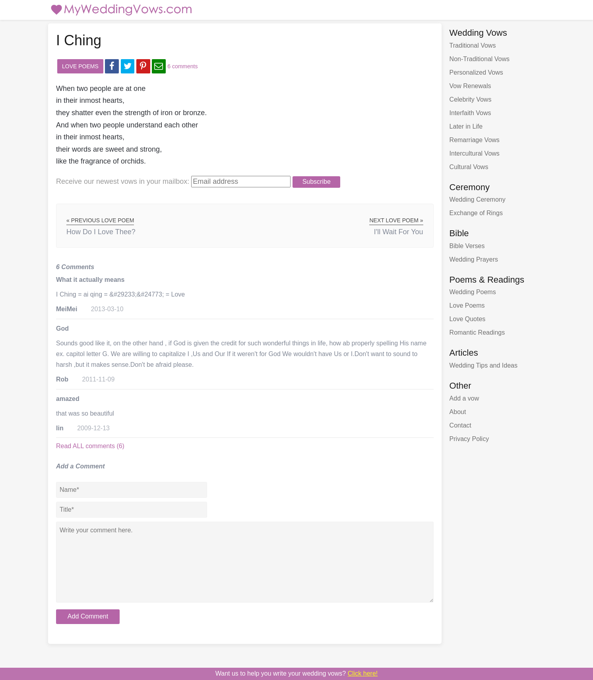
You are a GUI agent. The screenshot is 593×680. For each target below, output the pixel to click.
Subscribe (316, 181)
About (458, 411)
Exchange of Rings (476, 213)
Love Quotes (468, 319)
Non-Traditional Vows (480, 59)
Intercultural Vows (475, 153)
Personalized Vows (476, 72)
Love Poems (80, 66)
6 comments (182, 66)
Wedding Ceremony (478, 199)
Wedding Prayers (474, 259)
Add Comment (88, 616)
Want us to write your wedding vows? (296, 673)
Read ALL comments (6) (90, 446)
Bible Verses (467, 246)
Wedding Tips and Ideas (483, 365)
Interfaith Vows (470, 113)
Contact (460, 425)
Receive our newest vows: (122, 181)
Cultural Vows (469, 167)
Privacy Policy (469, 438)
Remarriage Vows (475, 140)
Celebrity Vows (471, 99)
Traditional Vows (473, 45)
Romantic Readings (477, 332)
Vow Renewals (470, 86)
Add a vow (464, 398)
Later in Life (466, 126)
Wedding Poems (473, 292)
